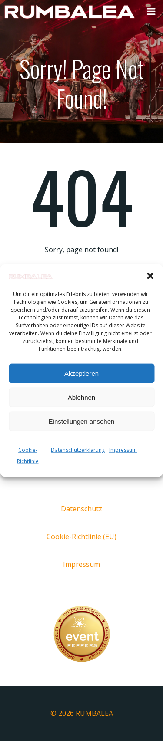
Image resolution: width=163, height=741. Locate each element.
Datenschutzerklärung (78, 450)
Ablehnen (81, 397)
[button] (150, 276)
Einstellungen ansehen (82, 421)
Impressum (123, 450)
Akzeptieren (81, 373)
